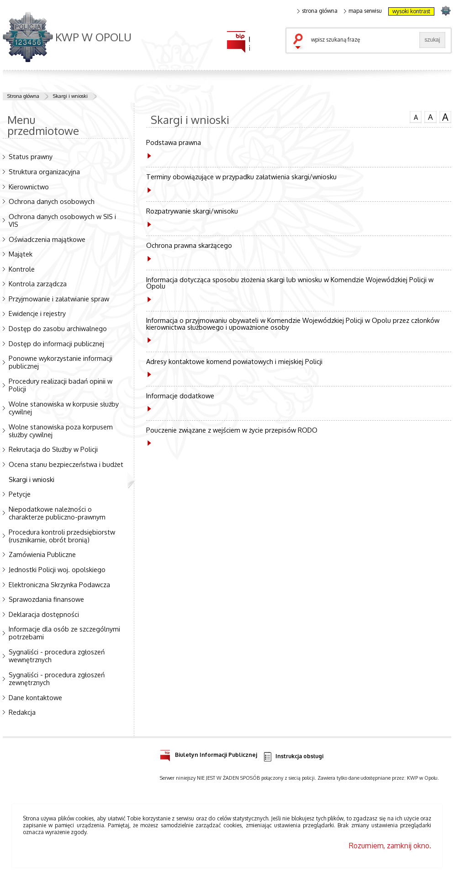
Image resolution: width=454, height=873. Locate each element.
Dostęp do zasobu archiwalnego (58, 328)
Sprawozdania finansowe (46, 599)
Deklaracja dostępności (44, 614)
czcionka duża (445, 117)
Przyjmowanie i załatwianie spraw (59, 299)
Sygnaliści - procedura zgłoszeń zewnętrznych (57, 678)
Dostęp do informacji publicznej (56, 343)
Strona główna (23, 96)
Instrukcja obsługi (293, 756)
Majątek (20, 254)
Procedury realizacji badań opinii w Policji (60, 385)
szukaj (300, 42)
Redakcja (22, 712)
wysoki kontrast (411, 11)
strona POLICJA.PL (445, 10)
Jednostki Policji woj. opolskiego (57, 569)
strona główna (317, 11)
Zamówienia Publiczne (42, 554)
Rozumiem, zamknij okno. (390, 845)
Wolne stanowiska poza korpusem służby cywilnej (61, 431)
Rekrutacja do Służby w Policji (53, 449)
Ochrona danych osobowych (52, 201)
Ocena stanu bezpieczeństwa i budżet (66, 464)
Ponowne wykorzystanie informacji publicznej (60, 362)
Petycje (20, 494)
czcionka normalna (416, 116)
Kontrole (22, 269)
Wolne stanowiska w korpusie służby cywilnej (64, 408)
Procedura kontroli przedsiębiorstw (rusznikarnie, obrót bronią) (62, 536)
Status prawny (31, 156)
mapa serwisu (363, 11)
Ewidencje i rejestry (37, 313)
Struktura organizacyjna (44, 171)
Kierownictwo (29, 186)
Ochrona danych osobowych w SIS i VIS (62, 220)
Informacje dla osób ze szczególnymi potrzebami (64, 633)
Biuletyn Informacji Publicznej (208, 753)
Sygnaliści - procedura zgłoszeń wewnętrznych (57, 656)
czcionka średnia (430, 116)
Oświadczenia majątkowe (47, 239)
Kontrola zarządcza (38, 283)
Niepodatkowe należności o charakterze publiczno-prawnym (57, 513)
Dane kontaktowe (35, 697)
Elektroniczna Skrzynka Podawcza (59, 584)
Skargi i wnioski (70, 96)
